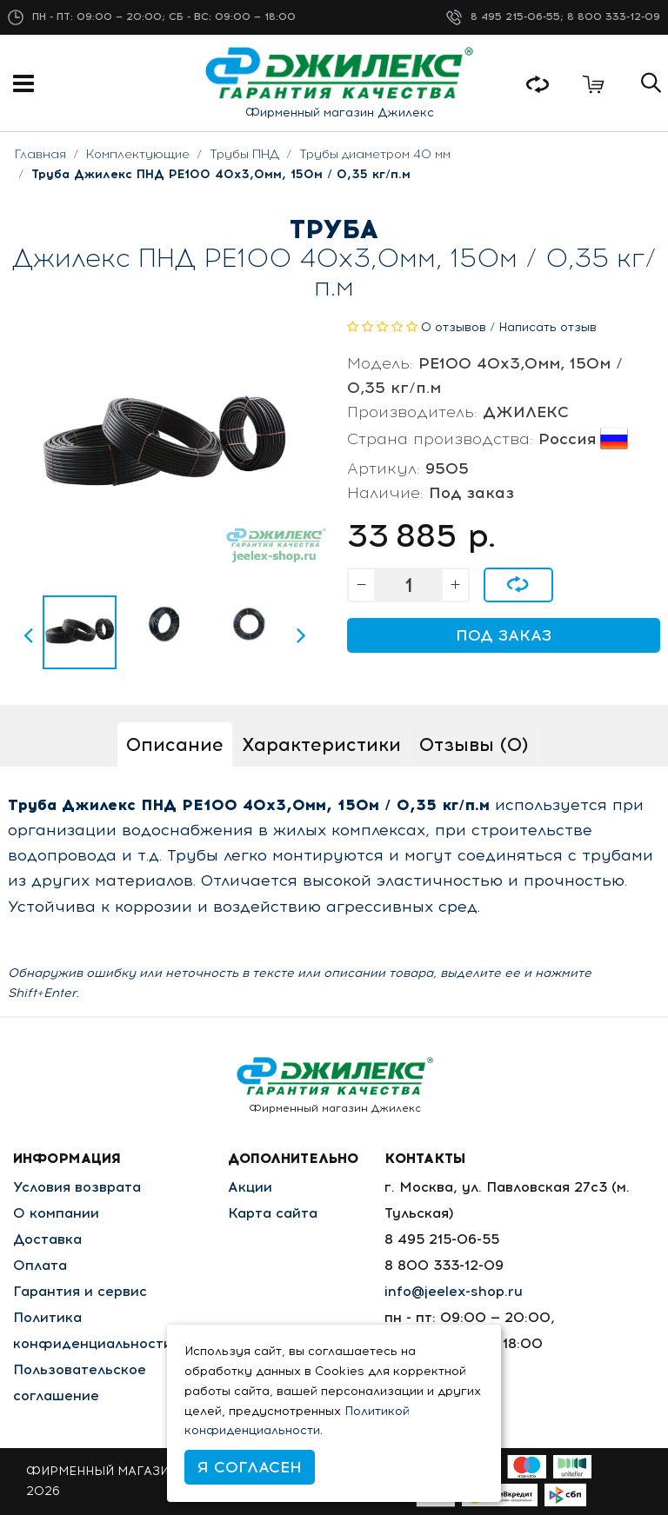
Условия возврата (77, 1187)
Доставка (47, 1239)
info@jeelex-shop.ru (453, 1291)
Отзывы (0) (473, 744)
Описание (175, 744)
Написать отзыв (547, 327)
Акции (250, 1187)
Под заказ (503, 635)
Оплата (40, 1265)
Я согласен (249, 1467)
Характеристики (321, 744)
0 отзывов (453, 327)
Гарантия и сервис (80, 1291)
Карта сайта (272, 1213)
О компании (56, 1213)
